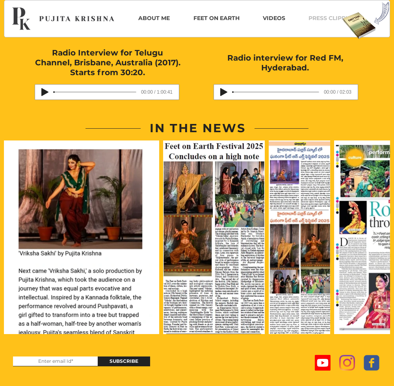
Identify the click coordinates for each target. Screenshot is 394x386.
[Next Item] (376, 237)
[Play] (44, 92)
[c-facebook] (371, 363)
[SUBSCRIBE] (124, 361)
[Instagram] (347, 363)
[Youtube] (323, 363)
